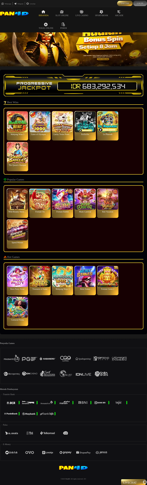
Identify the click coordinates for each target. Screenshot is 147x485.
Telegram (18, 4)
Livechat (30, 4)
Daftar (125, 3)
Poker (63, 26)
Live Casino (82, 13)
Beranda (44, 13)
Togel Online (46, 26)
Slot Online (61, 13)
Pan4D (67, 479)
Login (140, 3)
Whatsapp (6, 4)
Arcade (119, 13)
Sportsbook (101, 13)
